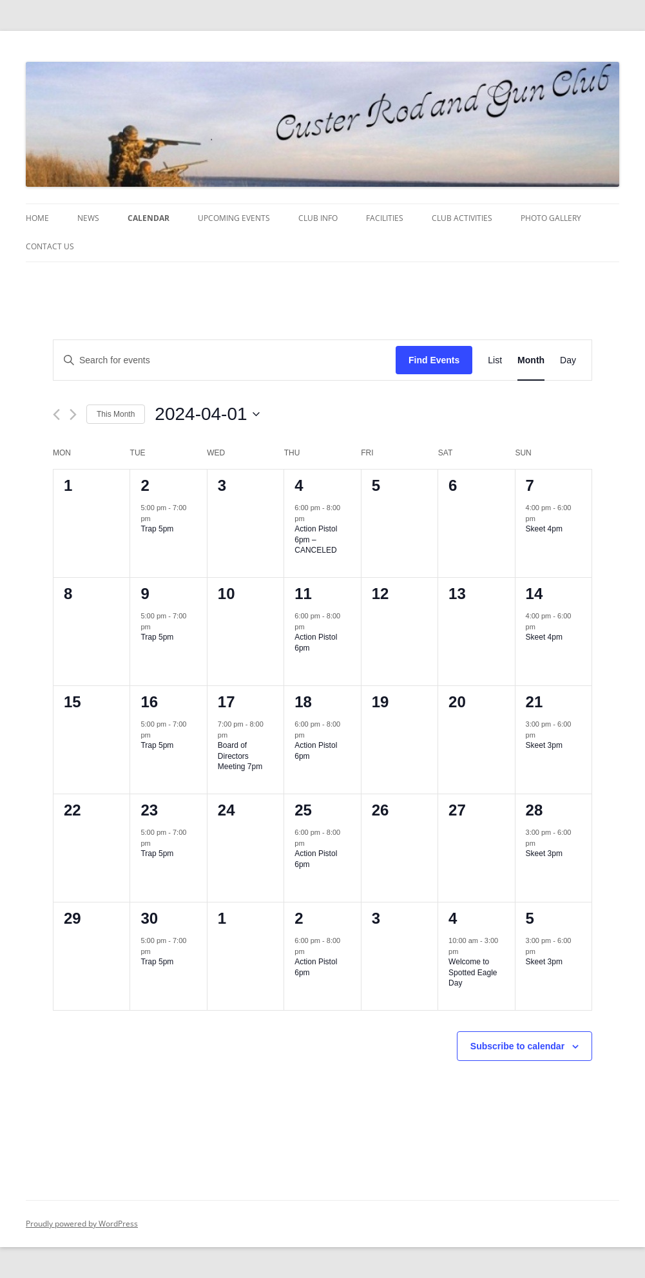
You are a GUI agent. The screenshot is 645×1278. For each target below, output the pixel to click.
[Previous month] (56, 414)
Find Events (434, 360)
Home (37, 218)
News (88, 218)
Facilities (384, 218)
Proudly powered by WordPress (82, 1223)
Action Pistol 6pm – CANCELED (315, 539)
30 (149, 918)
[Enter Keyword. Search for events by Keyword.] (224, 360)
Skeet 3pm (544, 745)
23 (149, 810)
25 (303, 810)
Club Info (318, 218)
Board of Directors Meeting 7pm (240, 756)
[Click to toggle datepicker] (207, 414)
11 (303, 593)
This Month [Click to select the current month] (116, 414)
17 (226, 702)
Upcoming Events (234, 218)
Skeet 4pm (544, 528)
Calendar (148, 218)
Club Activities (462, 218)
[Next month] (73, 414)
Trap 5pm (156, 528)
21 (534, 702)
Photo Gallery (551, 218)
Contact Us (50, 246)
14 (534, 593)
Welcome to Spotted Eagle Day (472, 972)
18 (303, 702)
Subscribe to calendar (517, 1046)
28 (534, 810)
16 (149, 702)
